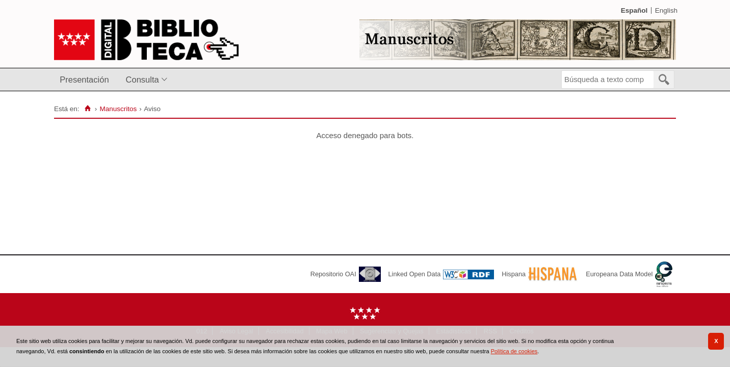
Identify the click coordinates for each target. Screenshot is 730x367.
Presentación (84, 79)
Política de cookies (514, 351)
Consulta (142, 79)
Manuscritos (118, 109)
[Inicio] (87, 108)
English (666, 10)
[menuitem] (86, 79)
